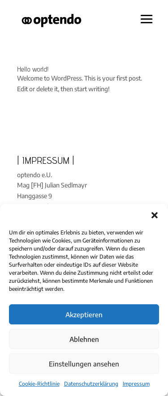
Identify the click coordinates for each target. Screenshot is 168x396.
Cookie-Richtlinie (39, 383)
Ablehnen (84, 339)
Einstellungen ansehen (84, 364)
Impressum (136, 383)
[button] (154, 215)
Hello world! (33, 69)
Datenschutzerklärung (91, 383)
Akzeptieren (84, 315)
